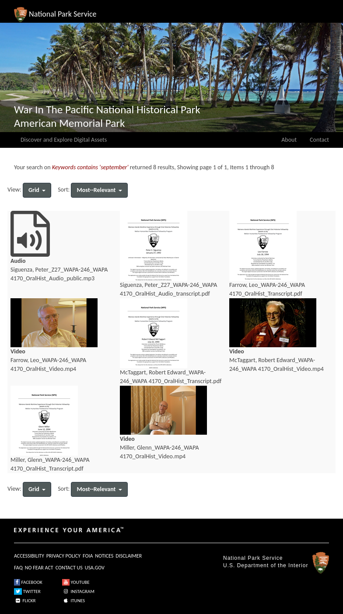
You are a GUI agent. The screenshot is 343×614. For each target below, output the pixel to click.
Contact (319, 139)
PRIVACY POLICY (63, 556)
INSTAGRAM (78, 591)
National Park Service (253, 558)
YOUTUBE (76, 582)
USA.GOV (95, 568)
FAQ (18, 568)
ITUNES (73, 601)
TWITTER (27, 591)
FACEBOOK (28, 582)
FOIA (88, 556)
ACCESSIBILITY (29, 556)
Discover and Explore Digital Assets (64, 139)
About (289, 139)
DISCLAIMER (129, 556)
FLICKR (25, 601)
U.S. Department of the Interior (265, 565)
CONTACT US (69, 568)
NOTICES (104, 556)
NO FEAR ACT (39, 568)
